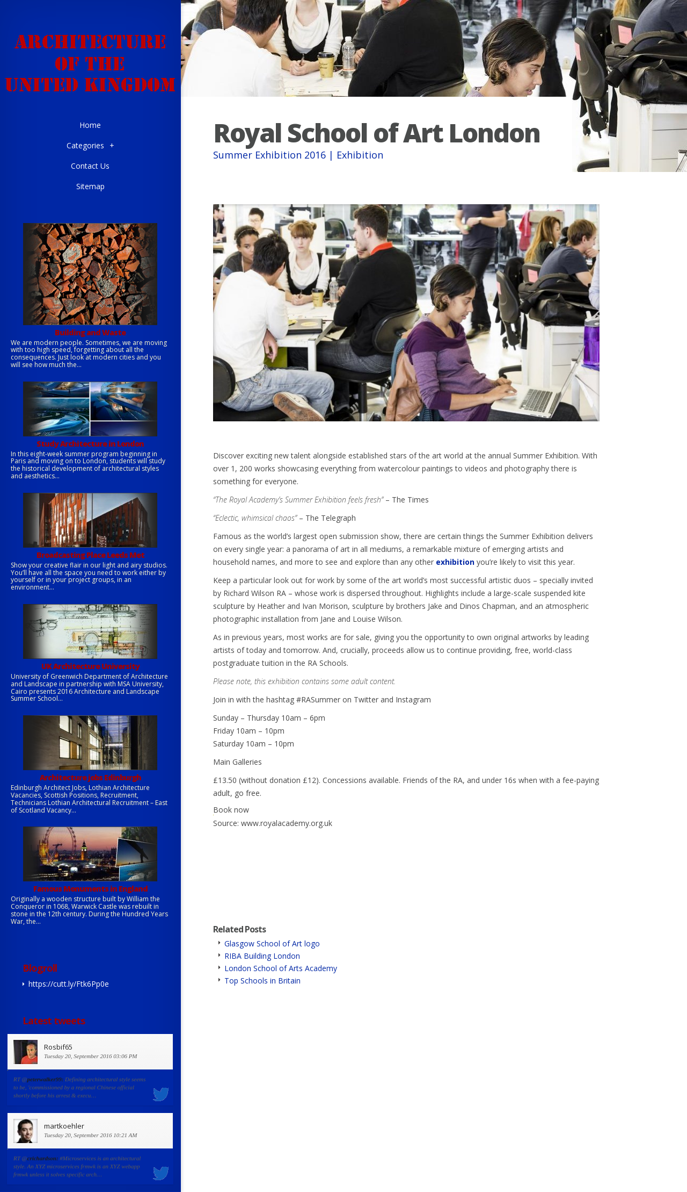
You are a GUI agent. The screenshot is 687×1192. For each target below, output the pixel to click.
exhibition (455, 562)
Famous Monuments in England (90, 889)
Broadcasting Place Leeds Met (90, 555)
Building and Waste (90, 332)
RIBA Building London (262, 956)
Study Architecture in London (90, 444)
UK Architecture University (90, 666)
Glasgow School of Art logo (272, 943)
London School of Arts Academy (280, 968)
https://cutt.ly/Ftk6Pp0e (68, 984)
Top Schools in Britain (262, 980)
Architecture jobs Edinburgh (90, 777)
